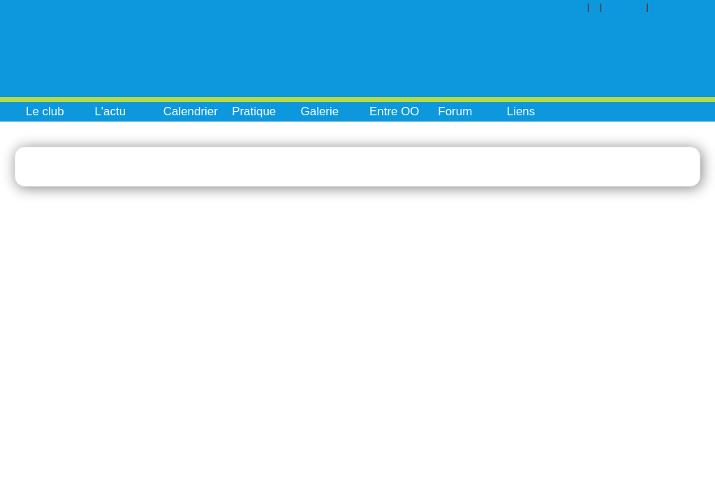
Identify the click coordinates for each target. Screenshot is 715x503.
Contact (629, 6)
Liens (521, 111)
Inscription (684, 6)
